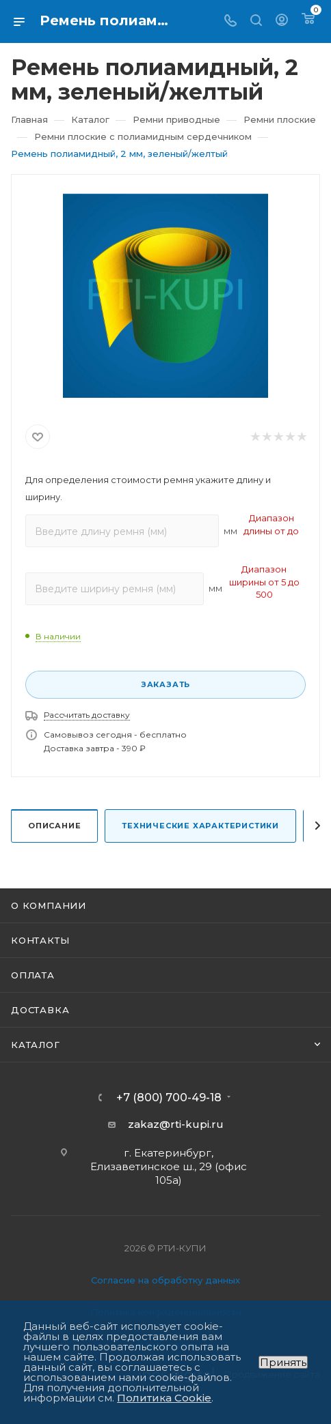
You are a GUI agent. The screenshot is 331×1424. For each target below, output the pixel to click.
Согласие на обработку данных (165, 1280)
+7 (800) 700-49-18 (169, 1097)
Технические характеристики (200, 825)
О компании (48, 905)
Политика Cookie (164, 1397)
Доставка (40, 1009)
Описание (54, 825)
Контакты (40, 940)
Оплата (33, 975)
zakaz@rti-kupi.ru (176, 1124)
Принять (283, 1362)
